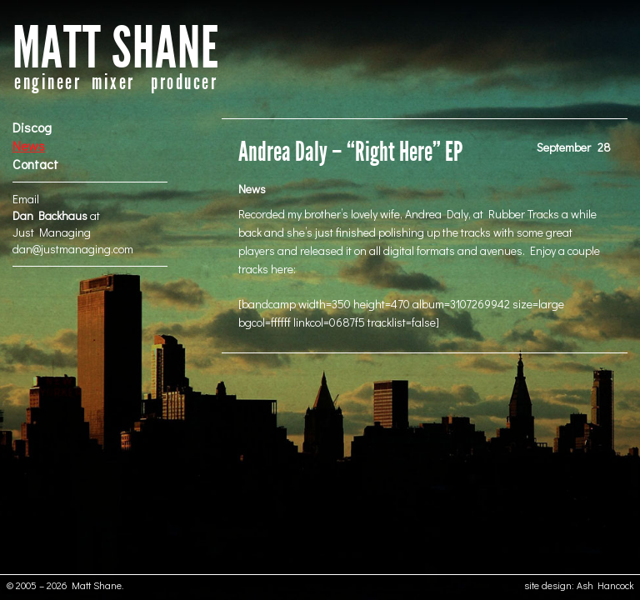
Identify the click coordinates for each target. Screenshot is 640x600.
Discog (32, 127)
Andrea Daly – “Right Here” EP (350, 152)
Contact (35, 163)
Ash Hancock (605, 585)
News (28, 145)
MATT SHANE (115, 48)
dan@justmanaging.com (72, 249)
